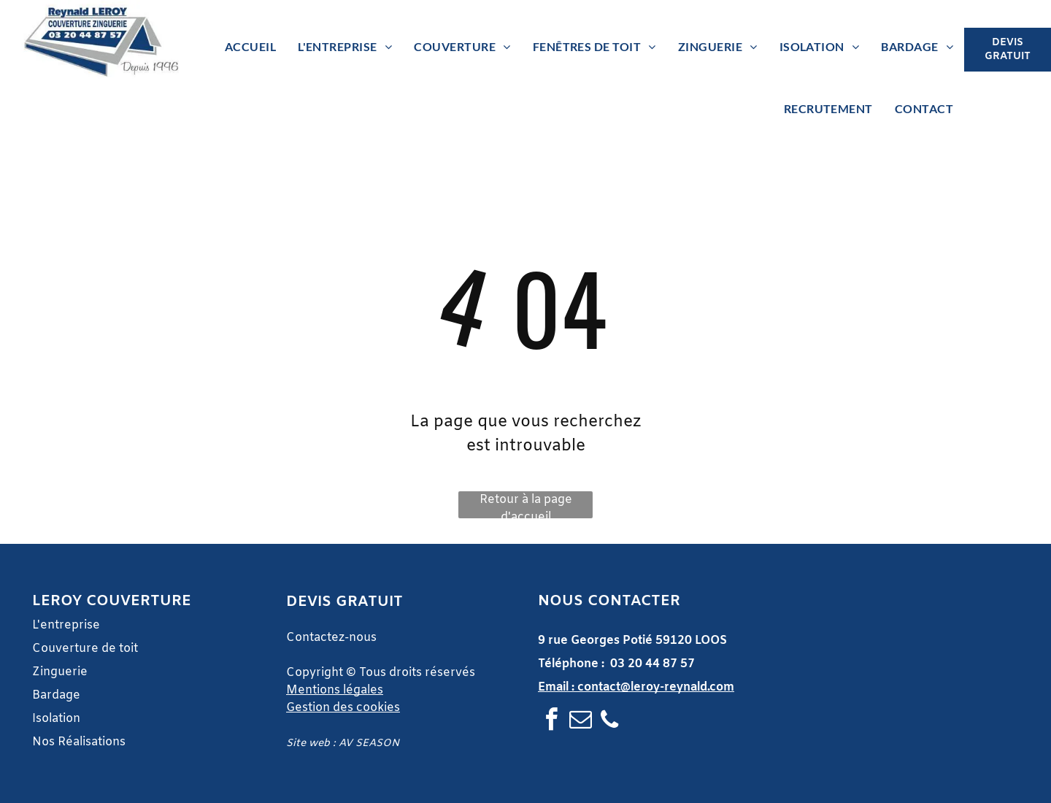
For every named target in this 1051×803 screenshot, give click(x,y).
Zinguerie (60, 672)
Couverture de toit (85, 648)
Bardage (57, 695)
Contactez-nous (331, 637)
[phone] (609, 722)
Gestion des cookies (343, 707)
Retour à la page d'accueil (526, 505)
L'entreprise (66, 625)
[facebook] (551, 722)
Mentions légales (334, 690)
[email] (580, 722)
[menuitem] (250, 46)
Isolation (56, 718)
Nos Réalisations (79, 742)
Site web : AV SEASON (342, 743)
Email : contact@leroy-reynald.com (636, 687)
